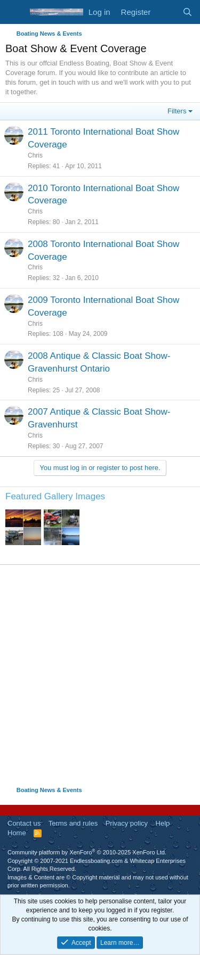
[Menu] (14, 12)
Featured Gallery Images (55, 496)
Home (16, 833)
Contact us (24, 823)
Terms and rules (73, 823)
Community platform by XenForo (86, 852)
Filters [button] (176, 111)
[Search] (187, 12)
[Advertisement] (100, 675)
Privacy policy (127, 823)
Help (163, 823)
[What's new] (166, 12)
